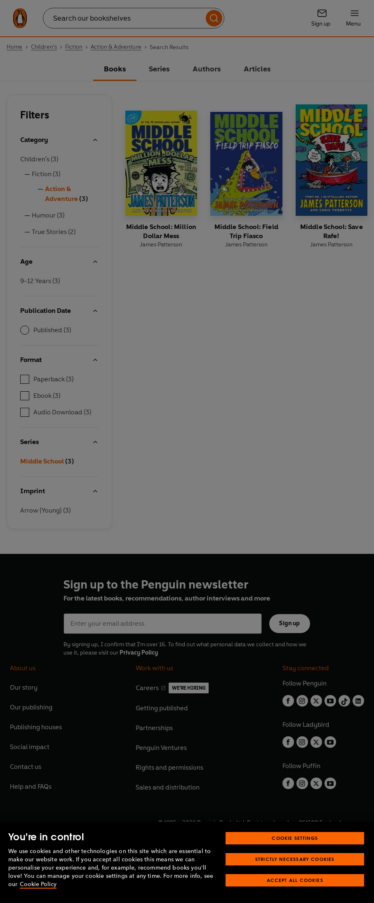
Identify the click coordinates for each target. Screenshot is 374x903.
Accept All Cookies (295, 880)
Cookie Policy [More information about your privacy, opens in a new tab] (38, 884)
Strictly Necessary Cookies (295, 859)
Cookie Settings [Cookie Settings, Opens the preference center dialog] (295, 838)
